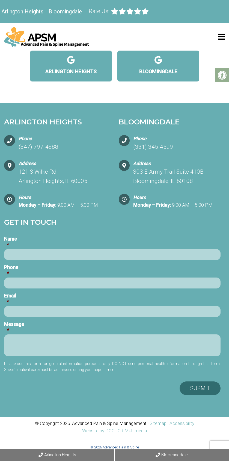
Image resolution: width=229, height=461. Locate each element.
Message (14, 327)
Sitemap (158, 423)
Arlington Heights (23, 11)
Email (10, 299)
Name (10, 242)
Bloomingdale (65, 11)
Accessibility (181, 423)
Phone (11, 270)
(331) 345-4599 (153, 147)
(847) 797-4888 (38, 147)
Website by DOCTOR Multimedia (114, 430)
